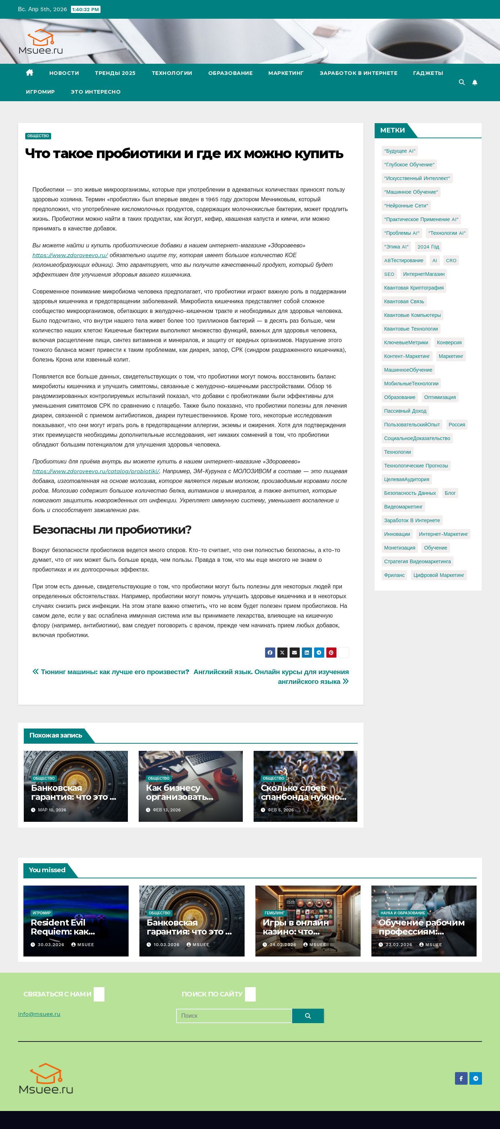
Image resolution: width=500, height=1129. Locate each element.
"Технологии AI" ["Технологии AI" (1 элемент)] (447, 233)
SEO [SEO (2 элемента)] (389, 274)
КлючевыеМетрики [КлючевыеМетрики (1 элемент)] (406, 342)
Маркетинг (286, 73)
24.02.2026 (284, 944)
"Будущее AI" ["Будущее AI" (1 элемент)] (400, 151)
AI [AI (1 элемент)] (434, 260)
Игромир (40, 92)
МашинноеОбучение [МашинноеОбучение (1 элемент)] (408, 370)
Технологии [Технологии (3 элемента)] (397, 452)
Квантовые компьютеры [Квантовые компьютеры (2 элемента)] (412, 315)
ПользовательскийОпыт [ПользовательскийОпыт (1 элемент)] (412, 424)
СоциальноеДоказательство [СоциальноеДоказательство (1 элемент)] (417, 438)
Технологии (172, 73)
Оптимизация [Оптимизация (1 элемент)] (440, 397)
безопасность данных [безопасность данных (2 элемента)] (410, 493)
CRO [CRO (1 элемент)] (451, 260)
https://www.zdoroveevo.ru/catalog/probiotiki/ (95, 471)
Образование (230, 73)
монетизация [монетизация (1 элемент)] (400, 548)
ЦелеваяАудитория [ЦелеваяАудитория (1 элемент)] (406, 479)
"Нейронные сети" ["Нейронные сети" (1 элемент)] (406, 206)
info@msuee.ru (39, 1014)
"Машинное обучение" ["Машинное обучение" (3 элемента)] (411, 192)
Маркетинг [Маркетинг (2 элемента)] (451, 356)
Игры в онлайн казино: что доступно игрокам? (306, 931)
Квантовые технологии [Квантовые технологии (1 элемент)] (411, 329)
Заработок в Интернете (359, 73)
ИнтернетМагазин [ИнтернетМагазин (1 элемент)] (424, 274)
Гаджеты (428, 73)
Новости (64, 73)
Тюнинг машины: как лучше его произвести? (110, 672)
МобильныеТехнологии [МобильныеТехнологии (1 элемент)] (411, 383)
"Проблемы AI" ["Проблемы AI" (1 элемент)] (402, 233)
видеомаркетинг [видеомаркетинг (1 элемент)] (403, 507)
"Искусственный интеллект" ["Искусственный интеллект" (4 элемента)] (417, 178)
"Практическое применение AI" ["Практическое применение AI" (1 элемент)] (421, 219)
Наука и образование (403, 913)
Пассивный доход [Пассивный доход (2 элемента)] (405, 411)
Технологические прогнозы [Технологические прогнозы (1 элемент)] (416, 466)
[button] (462, 82)
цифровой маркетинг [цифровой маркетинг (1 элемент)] (439, 575)
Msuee (82, 944)
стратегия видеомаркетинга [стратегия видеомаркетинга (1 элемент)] (417, 561)
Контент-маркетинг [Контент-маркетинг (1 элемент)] (407, 356)
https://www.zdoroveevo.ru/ (70, 255)
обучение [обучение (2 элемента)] (435, 548)
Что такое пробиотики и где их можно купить (184, 153)
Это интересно (96, 92)
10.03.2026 (168, 944)
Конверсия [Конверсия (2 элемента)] (449, 342)
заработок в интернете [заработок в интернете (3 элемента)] (412, 520)
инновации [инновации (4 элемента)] (397, 534)
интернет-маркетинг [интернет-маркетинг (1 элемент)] (443, 534)
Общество (38, 136)
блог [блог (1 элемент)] (450, 493)
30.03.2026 (52, 944)
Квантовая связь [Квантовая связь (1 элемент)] (404, 301)
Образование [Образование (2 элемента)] (400, 397)
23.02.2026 (400, 944)
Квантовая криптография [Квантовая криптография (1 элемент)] (414, 288)
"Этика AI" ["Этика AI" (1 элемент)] (396, 247)
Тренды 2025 (115, 73)
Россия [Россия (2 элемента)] (457, 424)
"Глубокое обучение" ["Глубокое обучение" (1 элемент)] (409, 164)
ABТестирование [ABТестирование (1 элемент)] (404, 260)
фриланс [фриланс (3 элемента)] (394, 575)
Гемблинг (275, 913)
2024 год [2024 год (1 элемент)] (428, 247)
